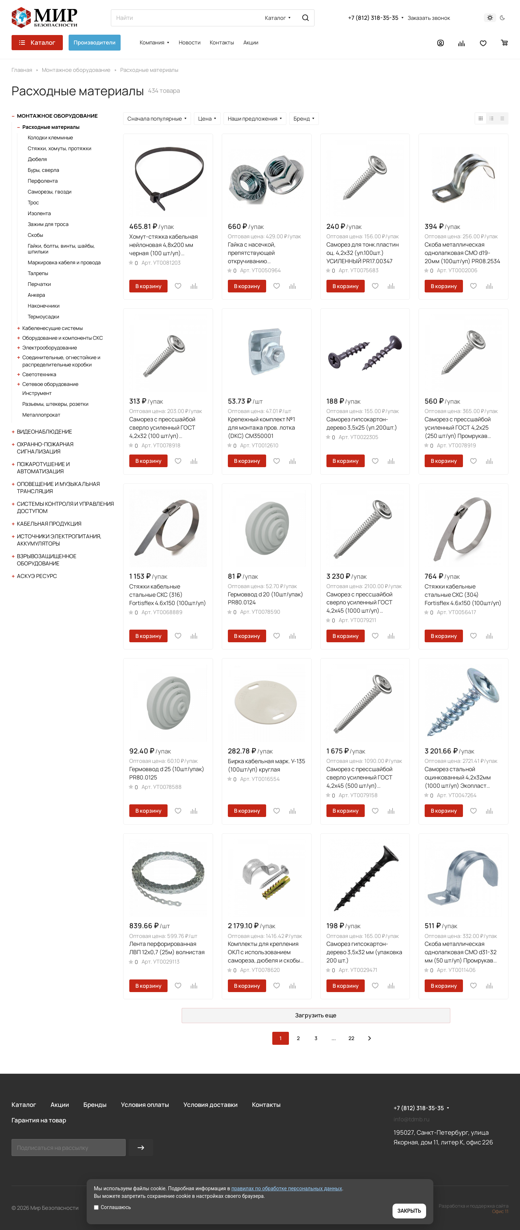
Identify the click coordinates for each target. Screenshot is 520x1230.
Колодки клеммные (50, 137)
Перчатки (39, 284)
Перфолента (43, 180)
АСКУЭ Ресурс (37, 576)
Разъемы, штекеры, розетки (55, 403)
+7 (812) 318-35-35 (373, 17)
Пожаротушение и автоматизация (43, 467)
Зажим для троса (48, 224)
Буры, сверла (43, 169)
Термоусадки (43, 316)
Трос (33, 202)
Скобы (35, 234)
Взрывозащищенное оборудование (47, 559)
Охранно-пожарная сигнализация (45, 447)
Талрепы (38, 273)
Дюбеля (37, 159)
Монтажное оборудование (57, 115)
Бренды (95, 1104)
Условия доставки (210, 1104)
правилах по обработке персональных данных (286, 1188)
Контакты (266, 1104)
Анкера (36, 294)
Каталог (24, 1104)
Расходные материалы (50, 126)
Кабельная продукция (49, 523)
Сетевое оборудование (50, 384)
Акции (60, 1104)
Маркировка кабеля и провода (64, 262)
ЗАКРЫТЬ (409, 1211)
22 (351, 1038)
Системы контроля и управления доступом (65, 507)
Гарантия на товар (39, 1120)
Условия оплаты (145, 1104)
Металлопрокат (41, 414)
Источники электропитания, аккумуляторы (59, 540)
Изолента (39, 213)
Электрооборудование (49, 347)
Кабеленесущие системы (52, 328)
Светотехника (39, 374)
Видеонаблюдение (44, 431)
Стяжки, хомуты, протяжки (59, 148)
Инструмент (37, 393)
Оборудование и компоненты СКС (62, 337)
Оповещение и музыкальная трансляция (58, 487)
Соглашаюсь (112, 1207)
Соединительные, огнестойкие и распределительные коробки (61, 361)
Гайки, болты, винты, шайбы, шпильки (61, 248)
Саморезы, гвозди (50, 191)
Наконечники (44, 305)
